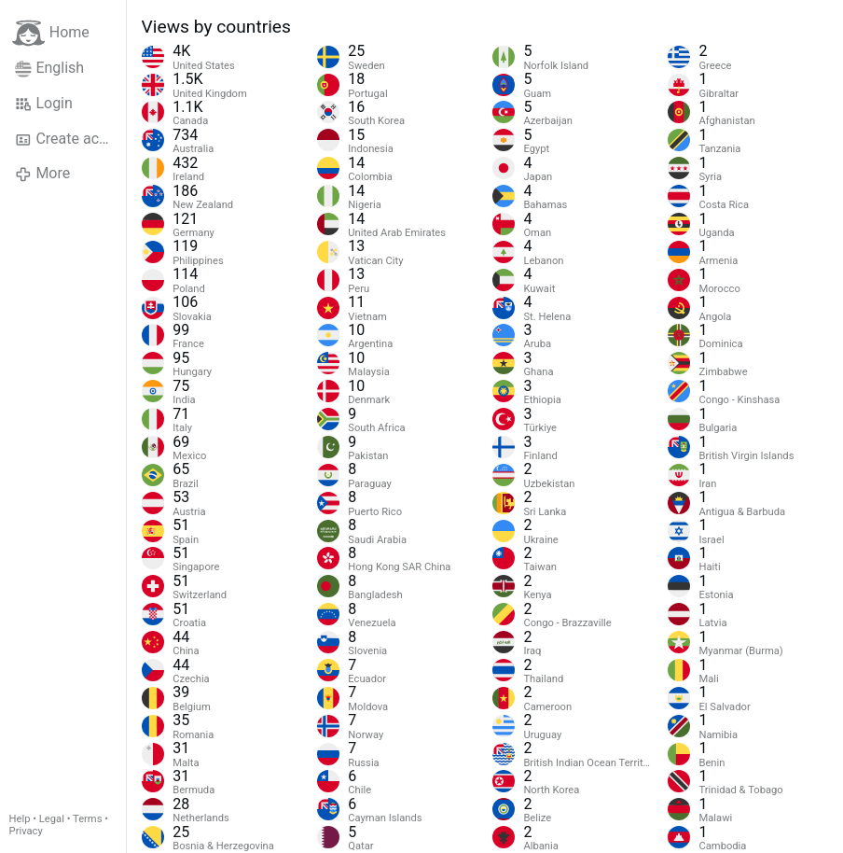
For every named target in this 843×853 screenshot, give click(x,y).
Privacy (26, 831)
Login (44, 103)
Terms (87, 819)
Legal (51, 819)
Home (51, 33)
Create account (70, 139)
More (42, 173)
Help (20, 819)
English (49, 68)
